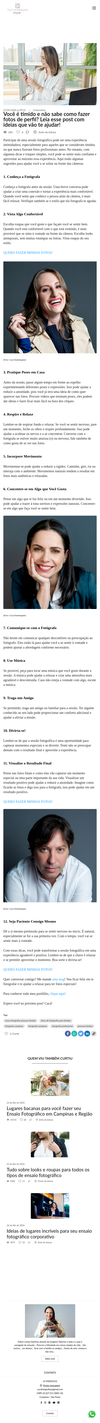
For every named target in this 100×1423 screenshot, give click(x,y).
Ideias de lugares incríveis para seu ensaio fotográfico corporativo (49, 1233)
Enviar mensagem (51, 1385)
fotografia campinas (37, 1026)
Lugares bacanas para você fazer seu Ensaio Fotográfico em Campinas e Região (49, 1111)
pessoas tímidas (85, 1026)
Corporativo (39, 110)
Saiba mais (50, 1358)
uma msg (58, 979)
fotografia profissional (62, 1026)
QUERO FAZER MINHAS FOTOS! (28, 252)
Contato (50, 1413)
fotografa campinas (14, 1026)
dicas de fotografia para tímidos (56, 1020)
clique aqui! (58, 993)
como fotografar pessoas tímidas (20, 1020)
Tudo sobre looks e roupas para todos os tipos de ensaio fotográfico (48, 1172)
